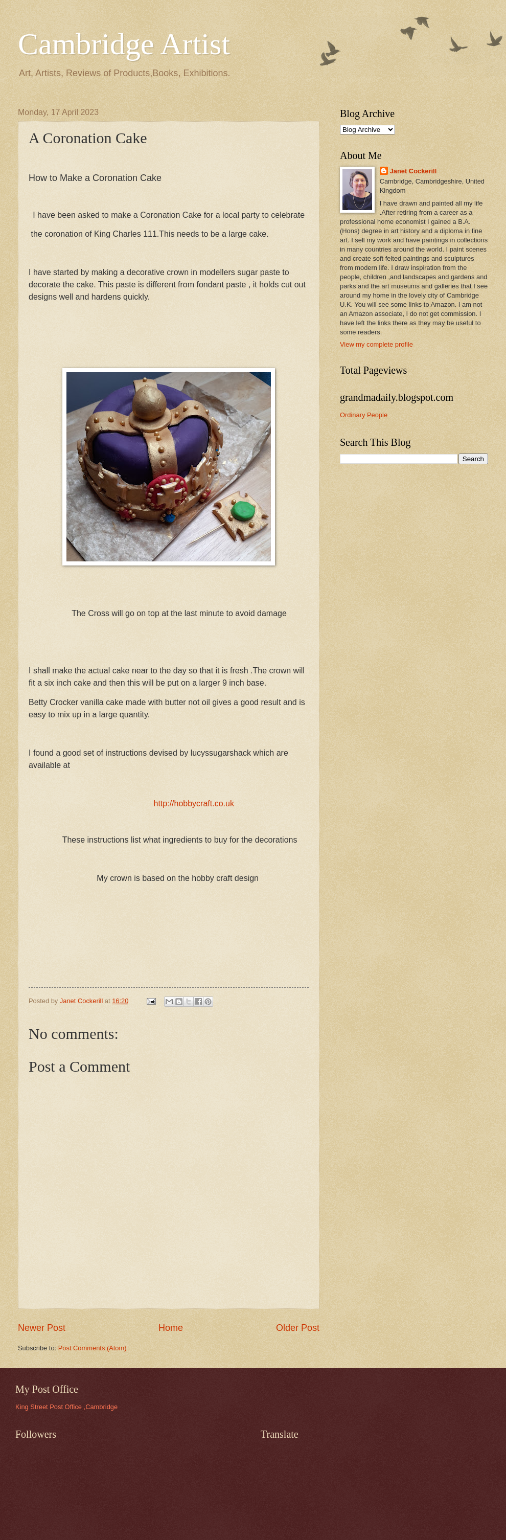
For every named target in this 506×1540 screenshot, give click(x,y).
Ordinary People (363, 415)
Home (170, 1328)
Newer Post (41, 1328)
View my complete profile (376, 344)
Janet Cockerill (413, 171)
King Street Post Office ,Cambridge (66, 1407)
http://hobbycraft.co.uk (194, 803)
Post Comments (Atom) (92, 1348)
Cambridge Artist (124, 44)
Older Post (297, 1328)
